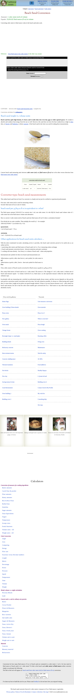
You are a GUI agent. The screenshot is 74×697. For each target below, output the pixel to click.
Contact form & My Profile (45, 387)
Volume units (6, 529)
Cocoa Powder (6, 605)
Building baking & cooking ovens (55, 3)
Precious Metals (7, 592)
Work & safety (42, 353)
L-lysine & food (42, 376)
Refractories (6, 652)
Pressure (5, 571)
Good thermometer (7, 387)
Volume (4, 583)
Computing (5, 545)
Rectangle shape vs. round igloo (11, 336)
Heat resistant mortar (8, 353)
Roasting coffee (42, 336)
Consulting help (42, 399)
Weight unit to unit (8, 640)
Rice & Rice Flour (8, 500)
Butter (4, 601)
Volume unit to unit (8, 637)
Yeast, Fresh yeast (8, 630)
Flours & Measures (8, 608)
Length (4, 558)
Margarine (5, 611)
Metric (4, 561)
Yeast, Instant (6, 634)
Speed (4, 574)
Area (3, 542)
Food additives (42, 364)
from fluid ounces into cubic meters (18, 54)
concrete (26, 124)
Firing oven (41, 341)
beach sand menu (39, 8)
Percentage (5, 564)
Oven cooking (42, 330)
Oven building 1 (6, 393)
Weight (4, 587)
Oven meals (5, 324)
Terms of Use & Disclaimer (23, 693)
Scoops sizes (6, 523)
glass (71, 122)
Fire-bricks (5, 370)
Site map (40, 405)
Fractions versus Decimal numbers (13, 554)
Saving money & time (8, 382)
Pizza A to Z (41, 313)
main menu (31, 8)
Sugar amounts (7, 510)
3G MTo (40, 359)
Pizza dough (41, 324)
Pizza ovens (5, 313)
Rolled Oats (6, 504)
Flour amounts (6, 494)
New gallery (5, 319)
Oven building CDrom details (10, 307)
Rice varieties (6, 614)
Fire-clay (4, 376)
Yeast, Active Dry (7, 624)
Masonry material (7, 649)
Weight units (6, 533)
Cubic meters (48, 8)
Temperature (6, 520)
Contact (34, 693)
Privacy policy (10, 693)
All (13, 529)
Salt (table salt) (7, 618)
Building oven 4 (42, 382)
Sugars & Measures (8, 621)
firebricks (15, 124)
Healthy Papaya (42, 370)
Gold (3, 596)
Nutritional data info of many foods (67, 3)
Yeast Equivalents (8, 513)
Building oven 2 (6, 399)
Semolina (5, 507)
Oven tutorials (42, 307)
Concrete (5, 646)
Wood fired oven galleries (42, 3)
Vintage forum (6, 330)
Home (8, 3)
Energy (4, 548)
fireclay (8, 124)
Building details (6, 341)
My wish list (41, 393)
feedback (36, 682)
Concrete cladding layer (9, 359)
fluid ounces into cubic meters (9, 174)
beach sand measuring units (24, 108)
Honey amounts (7, 497)
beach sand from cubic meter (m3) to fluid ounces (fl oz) (38, 670)
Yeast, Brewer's (7, 627)
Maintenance (41, 347)
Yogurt (4, 517)
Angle (4, 538)
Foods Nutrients (7, 526)
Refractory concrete (7, 347)
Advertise (39, 693)
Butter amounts (7, 488)
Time (3, 580)
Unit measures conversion (45, 301)
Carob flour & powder (9, 491)
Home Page (5, 301)
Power (4, 567)
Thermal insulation (7, 364)
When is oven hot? (43, 319)
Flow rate (5, 551)
